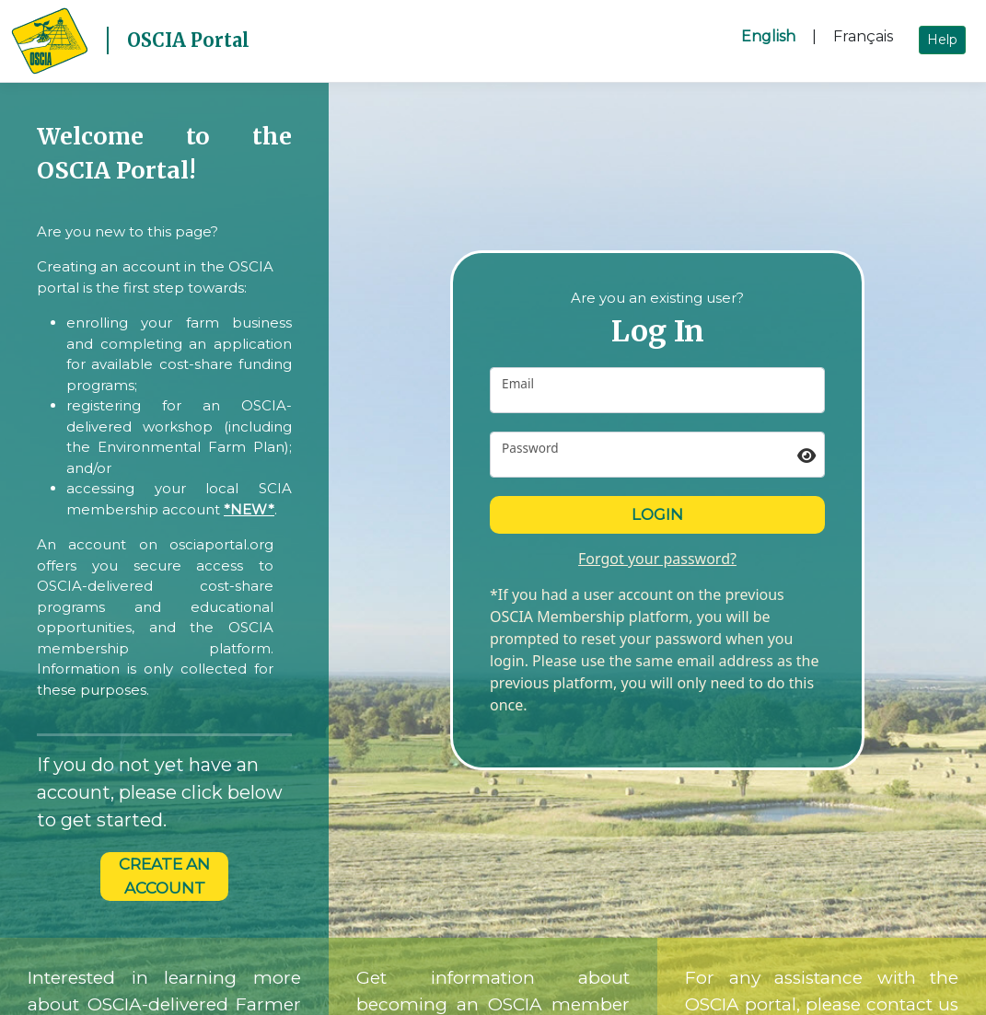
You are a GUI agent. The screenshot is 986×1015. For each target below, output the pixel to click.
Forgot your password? (657, 558)
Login (657, 514)
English (768, 36)
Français (863, 36)
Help (942, 39)
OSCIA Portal (188, 40)
